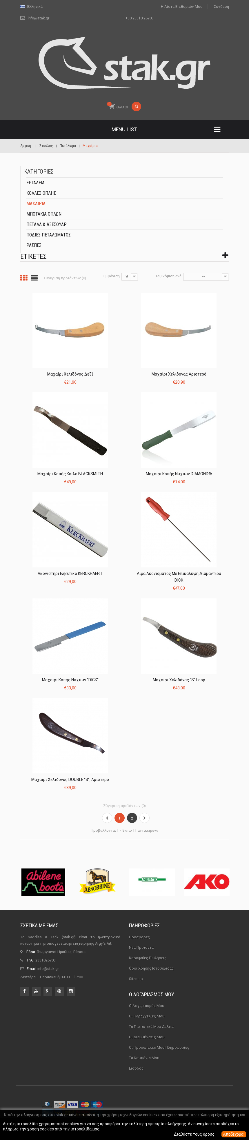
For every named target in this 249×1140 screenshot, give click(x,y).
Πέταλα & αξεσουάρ (46, 224)
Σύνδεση (221, 6)
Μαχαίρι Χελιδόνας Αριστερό (179, 374)
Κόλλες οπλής (41, 193)
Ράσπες (33, 245)
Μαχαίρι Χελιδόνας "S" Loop (179, 679)
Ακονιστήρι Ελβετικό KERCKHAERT (70, 573)
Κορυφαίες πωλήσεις (147, 957)
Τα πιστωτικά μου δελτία (151, 1026)
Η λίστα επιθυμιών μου (182, 6)
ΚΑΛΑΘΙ (117, 105)
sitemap (136, 978)
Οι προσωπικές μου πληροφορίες (159, 1047)
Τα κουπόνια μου (144, 1057)
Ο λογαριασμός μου (151, 994)
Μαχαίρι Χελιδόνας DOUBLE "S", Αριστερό (70, 779)
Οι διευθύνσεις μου (147, 1037)
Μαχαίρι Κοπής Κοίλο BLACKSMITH (70, 473)
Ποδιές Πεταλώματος (48, 235)
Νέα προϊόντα (141, 947)
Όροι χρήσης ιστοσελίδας (151, 968)
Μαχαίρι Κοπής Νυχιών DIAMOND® (179, 473)
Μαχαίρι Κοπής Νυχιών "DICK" (70, 679)
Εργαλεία (35, 182)
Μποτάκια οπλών (43, 214)
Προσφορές (139, 937)
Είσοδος (136, 1068)
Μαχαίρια (36, 203)
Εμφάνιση (111, 276)
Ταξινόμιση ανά (168, 276)
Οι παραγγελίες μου (147, 1016)
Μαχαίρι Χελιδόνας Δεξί (70, 374)
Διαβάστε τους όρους (193, 1134)
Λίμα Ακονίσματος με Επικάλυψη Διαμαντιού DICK (179, 577)
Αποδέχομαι (233, 1134)
